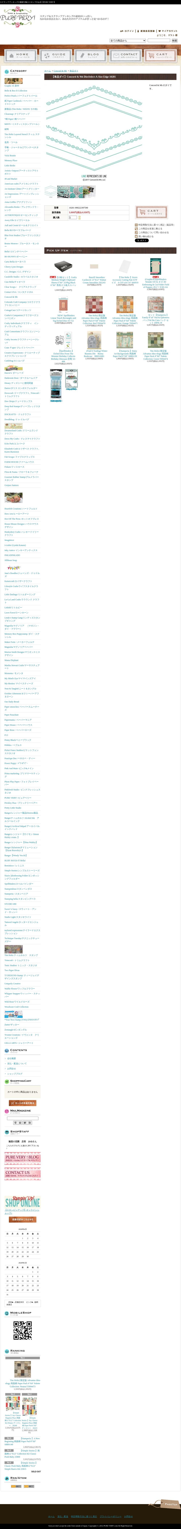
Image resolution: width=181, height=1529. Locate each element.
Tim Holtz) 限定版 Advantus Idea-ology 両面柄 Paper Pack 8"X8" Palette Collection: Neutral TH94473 (23, 1374)
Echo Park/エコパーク (15, 443)
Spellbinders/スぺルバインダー (19, 884)
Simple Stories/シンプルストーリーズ (22, 870)
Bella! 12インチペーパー (16, 251)
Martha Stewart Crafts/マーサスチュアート (22, 667)
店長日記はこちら (22, 1226)
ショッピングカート (160, 56)
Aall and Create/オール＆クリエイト (21, 225)
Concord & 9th (11, 297)
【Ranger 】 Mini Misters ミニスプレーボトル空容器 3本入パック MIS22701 (56, 385)
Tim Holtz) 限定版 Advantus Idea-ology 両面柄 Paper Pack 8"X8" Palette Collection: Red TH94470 (94, 310)
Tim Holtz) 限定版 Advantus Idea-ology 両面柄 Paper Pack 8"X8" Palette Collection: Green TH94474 (155, 345)
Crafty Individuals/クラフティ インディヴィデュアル (21, 325)
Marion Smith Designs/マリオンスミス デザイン (22, 653)
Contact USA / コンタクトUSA (19, 292)
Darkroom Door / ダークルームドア (21, 378)
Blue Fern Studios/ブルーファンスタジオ (22, 237)
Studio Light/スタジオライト (18, 917)
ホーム (20, 56)
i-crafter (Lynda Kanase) (15, 545)
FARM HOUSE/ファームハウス (19, 462)
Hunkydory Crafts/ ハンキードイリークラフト (22, 533)
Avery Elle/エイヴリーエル (17, 220)
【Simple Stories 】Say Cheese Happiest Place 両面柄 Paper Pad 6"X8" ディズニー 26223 (29, 1413)
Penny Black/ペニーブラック (18, 740)
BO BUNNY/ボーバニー (16, 256)
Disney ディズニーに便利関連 (19, 383)
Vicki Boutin (10, 155)
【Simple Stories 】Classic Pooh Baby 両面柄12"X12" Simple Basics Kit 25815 (21, 1466)
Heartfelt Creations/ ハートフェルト (21, 499)
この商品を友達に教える (150, 228)
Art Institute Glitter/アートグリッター (22, 189)
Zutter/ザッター (12, 1024)
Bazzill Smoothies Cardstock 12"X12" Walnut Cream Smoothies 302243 (94, 270)
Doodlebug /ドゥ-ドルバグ (17, 419)
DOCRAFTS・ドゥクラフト (18, 414)
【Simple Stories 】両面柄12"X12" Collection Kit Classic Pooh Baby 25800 (22, 1453)
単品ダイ (74, 71)
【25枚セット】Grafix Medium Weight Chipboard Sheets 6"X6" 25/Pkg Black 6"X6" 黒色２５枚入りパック (63, 273)
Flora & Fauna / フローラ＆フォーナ (21, 472)
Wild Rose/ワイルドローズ (17, 1001)
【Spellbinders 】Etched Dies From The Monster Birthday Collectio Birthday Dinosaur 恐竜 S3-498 (63, 347)
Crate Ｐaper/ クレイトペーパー (19, 347)
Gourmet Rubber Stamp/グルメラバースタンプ (22, 478)
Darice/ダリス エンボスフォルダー (21, 388)
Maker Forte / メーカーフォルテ (19, 642)
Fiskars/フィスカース (14, 467)
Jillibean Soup (11, 560)
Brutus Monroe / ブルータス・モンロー (22, 245)
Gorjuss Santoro (12, 485)
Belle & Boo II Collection (16, 90)
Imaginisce (9, 540)
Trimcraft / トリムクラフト (17, 960)
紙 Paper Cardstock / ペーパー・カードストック (21, 102)
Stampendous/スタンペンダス (18, 889)
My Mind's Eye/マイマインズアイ (20, 678)
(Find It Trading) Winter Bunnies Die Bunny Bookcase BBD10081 (94, 344)
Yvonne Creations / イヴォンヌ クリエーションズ (22, 1036)
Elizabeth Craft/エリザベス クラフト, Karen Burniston (22, 450)
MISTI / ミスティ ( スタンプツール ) (22, 124)
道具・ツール (11, 142)
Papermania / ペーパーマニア (18, 720)
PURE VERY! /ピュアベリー (18, 798)
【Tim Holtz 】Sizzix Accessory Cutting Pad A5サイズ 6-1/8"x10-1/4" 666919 (124, 270)
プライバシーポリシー (110, 1516)
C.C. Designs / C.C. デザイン (18, 271)
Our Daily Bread (12, 701)
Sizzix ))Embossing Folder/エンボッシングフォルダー (22, 877)
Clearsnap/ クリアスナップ (17, 114)
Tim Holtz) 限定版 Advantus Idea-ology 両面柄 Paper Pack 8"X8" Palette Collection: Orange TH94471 (125, 310)
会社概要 (11, 1058)
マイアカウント (168, 31)
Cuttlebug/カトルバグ (15, 360)
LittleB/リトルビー (13, 607)
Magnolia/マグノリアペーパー (19, 647)
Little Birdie (10, 165)
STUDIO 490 (10, 904)
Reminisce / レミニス (14, 865)
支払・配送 (62, 1516)
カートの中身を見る (22, 1103)
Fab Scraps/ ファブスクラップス (20, 457)
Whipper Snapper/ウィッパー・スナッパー (22, 995)
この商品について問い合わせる (153, 232)
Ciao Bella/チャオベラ (15, 282)
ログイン (127, 31)
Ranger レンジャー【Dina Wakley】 (21, 842)
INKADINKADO (12, 555)
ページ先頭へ (170, 1504)
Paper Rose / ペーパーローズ (18, 730)
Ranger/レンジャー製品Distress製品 (21, 813)
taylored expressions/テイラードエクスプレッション (22, 932)
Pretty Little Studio (13, 808)
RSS (16, 1486)
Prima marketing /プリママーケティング (22, 775)
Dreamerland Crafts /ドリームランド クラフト (21, 429)
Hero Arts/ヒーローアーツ (17, 514)
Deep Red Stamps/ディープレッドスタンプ (22, 408)
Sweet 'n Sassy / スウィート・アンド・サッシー (20, 910)
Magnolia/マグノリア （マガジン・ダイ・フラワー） (22, 627)
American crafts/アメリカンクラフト (22, 183)
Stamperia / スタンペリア (16, 894)
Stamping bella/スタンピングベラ (20, 899)
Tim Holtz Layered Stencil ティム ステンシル (22, 136)
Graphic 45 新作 (14, 82)
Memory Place (11, 160)
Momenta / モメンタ (14, 673)
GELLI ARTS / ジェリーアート (19, 1043)
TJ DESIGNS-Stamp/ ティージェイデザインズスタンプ (22, 977)
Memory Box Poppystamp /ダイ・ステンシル (22, 635)
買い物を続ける (146, 236)
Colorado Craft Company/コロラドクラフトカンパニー (22, 303)
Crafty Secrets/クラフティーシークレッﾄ (22, 341)
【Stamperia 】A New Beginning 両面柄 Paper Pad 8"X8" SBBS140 (22, 1441)
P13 (6, 735)
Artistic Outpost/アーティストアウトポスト (22, 172)
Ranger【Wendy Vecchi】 (16, 855)
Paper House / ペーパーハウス (18, 725)
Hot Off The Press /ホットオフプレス (22, 519)
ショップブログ (90, 56)
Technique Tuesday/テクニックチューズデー (22, 940)
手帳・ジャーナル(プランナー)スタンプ (22, 149)
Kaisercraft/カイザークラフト (18, 581)
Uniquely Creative (12, 983)
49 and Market (11, 179)
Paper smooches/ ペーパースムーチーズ (22, 708)
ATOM (29, 1486)
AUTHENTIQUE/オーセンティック (21, 215)
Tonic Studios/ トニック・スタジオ (21, 965)
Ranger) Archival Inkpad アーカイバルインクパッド (22, 828)
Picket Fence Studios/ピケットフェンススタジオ (22, 752)
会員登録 (146, 31)
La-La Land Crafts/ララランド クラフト (22, 601)
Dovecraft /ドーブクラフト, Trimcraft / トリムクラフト (22, 394)
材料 (7, 129)
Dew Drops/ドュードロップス (18, 401)
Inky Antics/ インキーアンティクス (21, 550)
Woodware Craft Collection (16, 1007)
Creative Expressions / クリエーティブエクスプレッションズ (22, 354)
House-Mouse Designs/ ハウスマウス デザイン (21, 525)
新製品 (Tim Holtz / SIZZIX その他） (22, 109)
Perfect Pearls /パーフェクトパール (21, 96)
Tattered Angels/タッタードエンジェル (21, 924)
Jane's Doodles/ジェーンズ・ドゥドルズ (22, 571)
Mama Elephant (11, 660)
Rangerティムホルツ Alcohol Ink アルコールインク (22, 819)
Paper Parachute (12, 715)
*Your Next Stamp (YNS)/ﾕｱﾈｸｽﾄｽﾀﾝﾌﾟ (22, 1015)
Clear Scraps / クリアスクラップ (20, 287)
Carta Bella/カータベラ (15, 261)
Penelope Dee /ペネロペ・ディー (20, 758)
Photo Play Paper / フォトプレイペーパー (22, 783)
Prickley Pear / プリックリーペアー (21, 803)
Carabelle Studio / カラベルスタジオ (21, 277)
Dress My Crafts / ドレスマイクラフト (22, 438)
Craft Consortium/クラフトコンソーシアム (22, 333)
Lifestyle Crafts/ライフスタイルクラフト (21, 588)
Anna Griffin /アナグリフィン (18, 202)
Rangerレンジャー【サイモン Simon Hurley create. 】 (22, 836)
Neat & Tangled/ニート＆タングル (20, 688)
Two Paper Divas (12, 970)
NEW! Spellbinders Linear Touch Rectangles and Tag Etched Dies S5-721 (63, 309)
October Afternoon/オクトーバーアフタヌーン (22, 695)
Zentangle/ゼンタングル (16, 1029)
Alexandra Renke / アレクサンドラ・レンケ (22, 208)
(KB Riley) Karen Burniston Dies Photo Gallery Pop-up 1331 (71, 379)
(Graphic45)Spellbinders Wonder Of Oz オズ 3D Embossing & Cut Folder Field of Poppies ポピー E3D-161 (155, 272)
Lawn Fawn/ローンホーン (16, 612)
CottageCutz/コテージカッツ (18, 310)
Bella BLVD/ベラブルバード (18, 230)
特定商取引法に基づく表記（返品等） (156, 225)
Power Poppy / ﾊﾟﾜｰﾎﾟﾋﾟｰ (16, 763)
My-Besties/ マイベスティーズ (19, 683)
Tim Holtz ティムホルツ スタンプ (21, 951)
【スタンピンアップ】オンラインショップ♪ (23, 1210)
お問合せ (125, 56)
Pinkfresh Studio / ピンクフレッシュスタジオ (22, 791)
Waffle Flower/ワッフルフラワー (20, 988)
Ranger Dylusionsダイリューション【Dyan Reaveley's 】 (21, 849)
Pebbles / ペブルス (13, 745)
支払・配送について (55, 56)
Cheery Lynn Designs (14, 267)
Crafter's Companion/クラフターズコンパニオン (21, 317)
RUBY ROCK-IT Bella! (15, 860)
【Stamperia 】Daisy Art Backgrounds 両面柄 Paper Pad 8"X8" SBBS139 (125, 344)
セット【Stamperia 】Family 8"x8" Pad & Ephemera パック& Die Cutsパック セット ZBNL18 (155, 310)
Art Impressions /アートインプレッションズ (22, 195)
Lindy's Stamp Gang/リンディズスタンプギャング (22, 619)
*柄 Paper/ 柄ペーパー (15, 119)
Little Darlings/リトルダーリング (20, 594)
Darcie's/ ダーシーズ (14, 369)
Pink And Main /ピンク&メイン (19, 768)
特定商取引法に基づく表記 (84, 1516)
